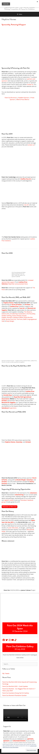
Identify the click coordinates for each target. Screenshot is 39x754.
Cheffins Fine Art (25, 179)
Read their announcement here (18, 284)
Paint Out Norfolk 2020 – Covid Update (15, 686)
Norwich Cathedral (13, 317)
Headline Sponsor (23, 98)
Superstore (9, 408)
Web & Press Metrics (22, 99)
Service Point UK (11, 319)
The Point (19, 319)
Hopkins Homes (8, 303)
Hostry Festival (16, 316)
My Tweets (5, 673)
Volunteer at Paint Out (9, 506)
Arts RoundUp (30, 314)
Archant (27, 304)
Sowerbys (19, 442)
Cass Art (26, 205)
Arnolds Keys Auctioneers (18, 314)
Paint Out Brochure (11, 98)
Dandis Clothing (7, 316)
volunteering (19, 495)
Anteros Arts (5, 314)
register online (8, 500)
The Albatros (28, 312)
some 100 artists (13, 528)
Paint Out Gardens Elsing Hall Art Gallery (15, 693)
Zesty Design (10, 321)
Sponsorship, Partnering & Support (14, 24)
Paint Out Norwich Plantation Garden (14, 695)
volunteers (33, 493)
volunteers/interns (19, 741)
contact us (30, 84)
